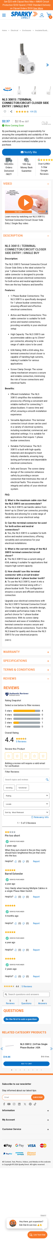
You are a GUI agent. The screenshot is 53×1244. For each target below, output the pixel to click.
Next (51, 1048)
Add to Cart (26, 1064)
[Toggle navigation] (4, 15)
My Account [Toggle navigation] (8, 1119)
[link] (9, 986)
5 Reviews (28, 986)
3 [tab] (20, 1070)
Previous (1, 1048)
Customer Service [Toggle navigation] (11, 1129)
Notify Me (29, 152)
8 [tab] (41, 1070)
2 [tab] (16, 1070)
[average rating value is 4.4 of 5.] (25, 111)
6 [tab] (32, 1070)
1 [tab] (11, 1070)
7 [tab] (37, 1070)
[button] (41, 15)
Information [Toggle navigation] (8, 1110)
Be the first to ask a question (21, 1019)
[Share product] (11, 111)
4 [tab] (24, 1070)
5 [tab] (28, 1070)
